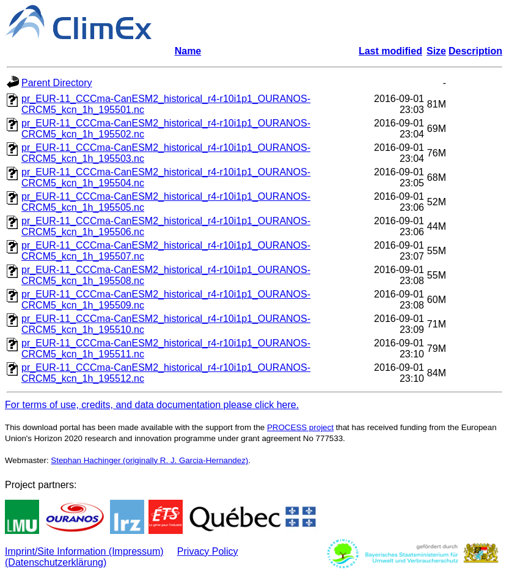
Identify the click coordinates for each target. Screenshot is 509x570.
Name (188, 51)
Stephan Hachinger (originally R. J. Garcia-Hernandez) (149, 460)
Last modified (390, 51)
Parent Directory (56, 83)
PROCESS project (300, 427)
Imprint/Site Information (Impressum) (84, 551)
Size (436, 51)
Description (475, 51)
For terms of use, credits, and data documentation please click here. (152, 405)
